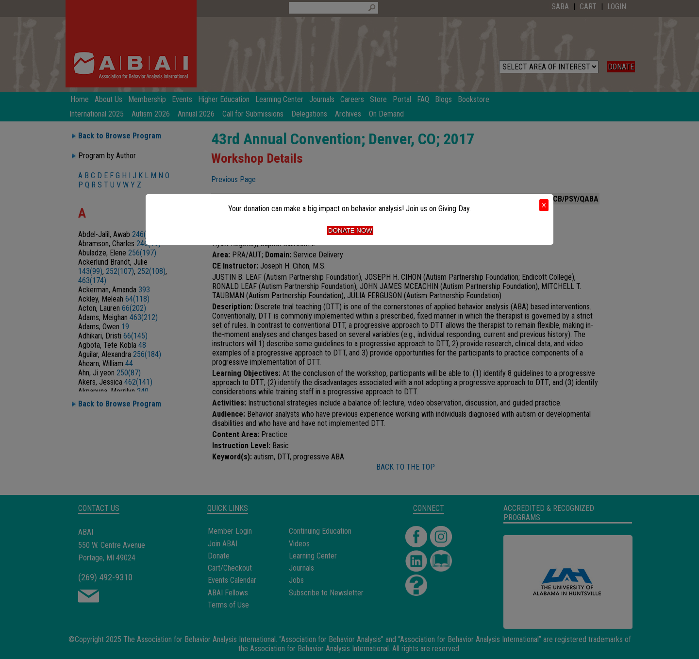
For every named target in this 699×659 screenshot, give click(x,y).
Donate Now (350, 230)
